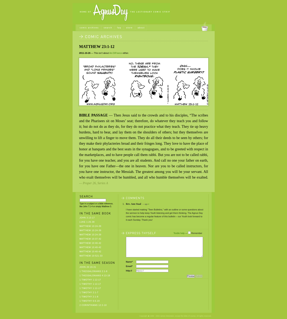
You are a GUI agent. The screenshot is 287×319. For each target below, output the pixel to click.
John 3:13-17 (87, 218)
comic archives (89, 28)
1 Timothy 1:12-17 (90, 280)
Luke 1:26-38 (87, 222)
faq (119, 28)
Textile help (179, 233)
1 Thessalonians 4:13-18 (95, 275)
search (108, 28)
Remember (196, 233)
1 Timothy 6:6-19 (90, 301)
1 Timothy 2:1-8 (89, 297)
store (129, 28)
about (141, 28)
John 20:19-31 (88, 267)
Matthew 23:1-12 (96, 46)
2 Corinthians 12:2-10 (93, 305)
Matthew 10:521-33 (91, 256)
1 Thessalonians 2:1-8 (94, 271)
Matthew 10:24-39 (90, 226)
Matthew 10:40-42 (90, 243)
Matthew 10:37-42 (90, 239)
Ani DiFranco (115, 53)
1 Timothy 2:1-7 (89, 292)
